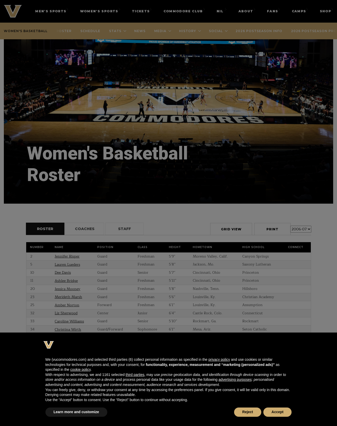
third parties (135, 375)
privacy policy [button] (219, 359)
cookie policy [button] (80, 369)
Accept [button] (278, 412)
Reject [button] (247, 412)
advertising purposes (235, 379)
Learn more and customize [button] (76, 412)
